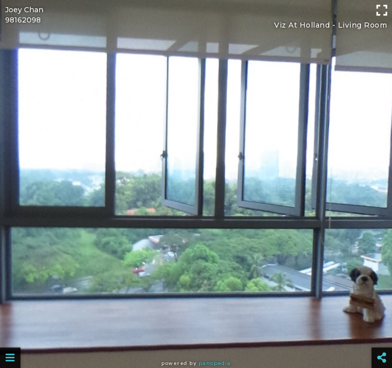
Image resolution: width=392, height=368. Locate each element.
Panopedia (215, 363)
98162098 (23, 20)
